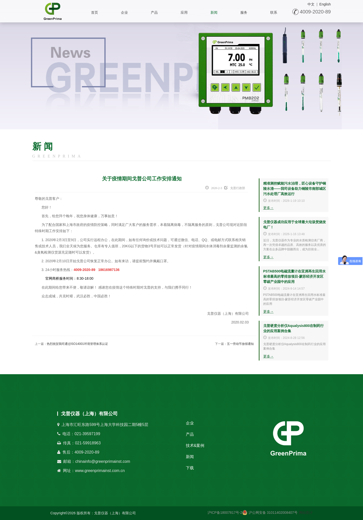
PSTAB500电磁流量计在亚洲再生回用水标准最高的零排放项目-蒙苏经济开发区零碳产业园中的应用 (294, 276)
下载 (190, 468)
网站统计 (306, 512)
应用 (184, 12)
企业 (124, 12)
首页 (94, 12)
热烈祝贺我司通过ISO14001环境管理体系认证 (77, 344)
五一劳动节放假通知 (240, 344)
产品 (154, 12)
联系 (273, 12)
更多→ (268, 207)
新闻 (213, 12)
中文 (311, 4)
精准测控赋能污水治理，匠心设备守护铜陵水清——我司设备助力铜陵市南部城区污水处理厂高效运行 (294, 188)
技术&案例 (195, 445)
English (325, 4)
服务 (243, 12)
